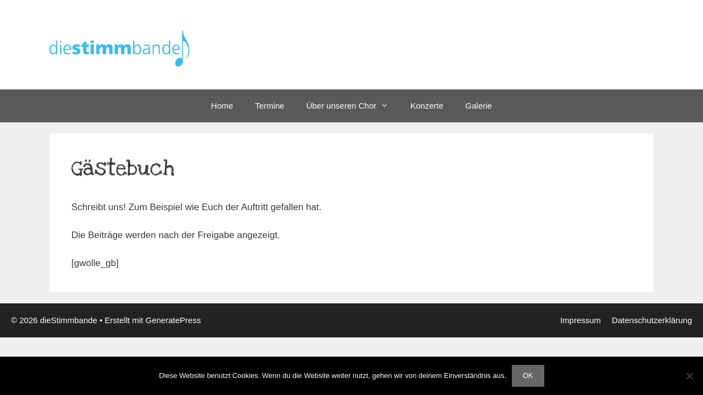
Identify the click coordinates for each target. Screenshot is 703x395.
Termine (269, 105)
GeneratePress (173, 320)
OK (528, 375)
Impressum (580, 320)
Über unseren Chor (353, 105)
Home (222, 105)
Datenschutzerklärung (652, 320)
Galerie (478, 105)
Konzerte (426, 105)
